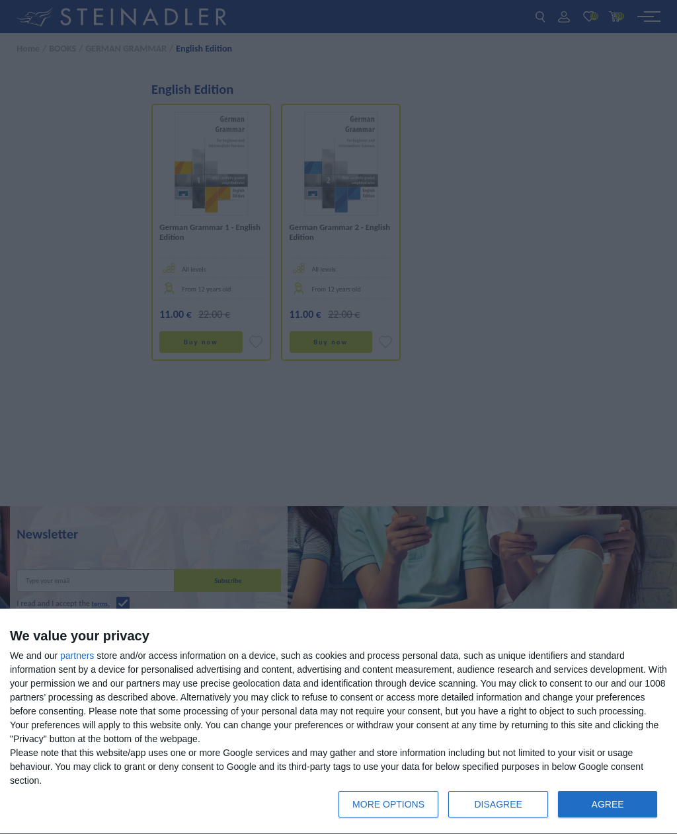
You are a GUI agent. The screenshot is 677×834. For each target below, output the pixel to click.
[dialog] (338, 721)
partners (77, 655)
